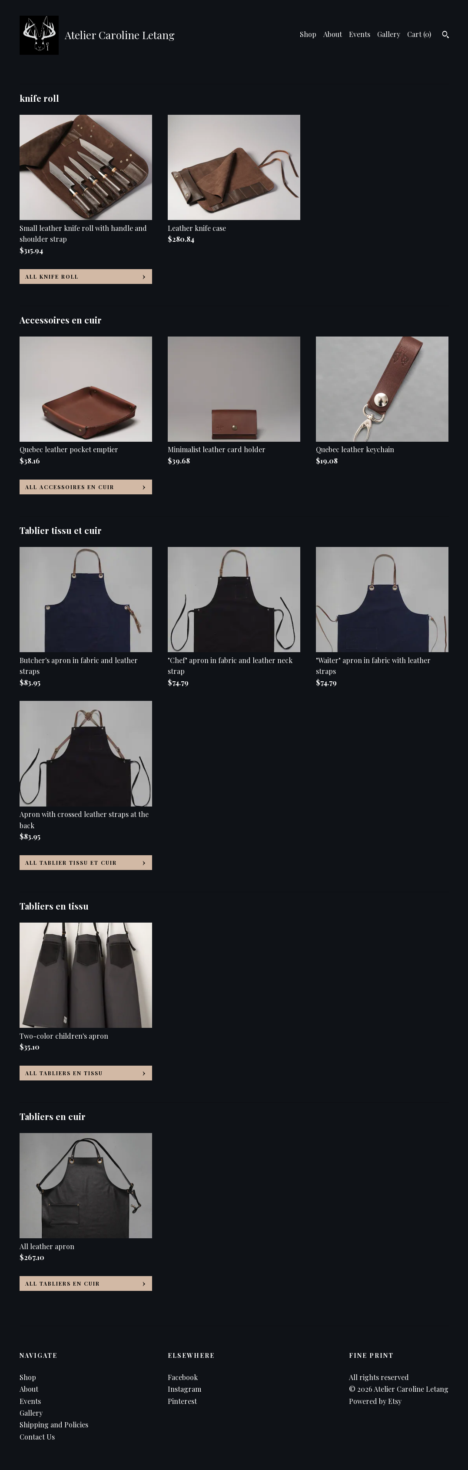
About (332, 34)
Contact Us (37, 1436)
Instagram (184, 1388)
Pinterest (182, 1401)
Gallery (388, 34)
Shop (308, 34)
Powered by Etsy (375, 1401)
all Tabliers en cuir (62, 1283)
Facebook (183, 1377)
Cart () (419, 34)
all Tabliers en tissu (64, 1073)
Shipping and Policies (54, 1424)
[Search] (445, 35)
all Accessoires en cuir (69, 486)
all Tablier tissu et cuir (71, 862)
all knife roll (52, 276)
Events (359, 34)
